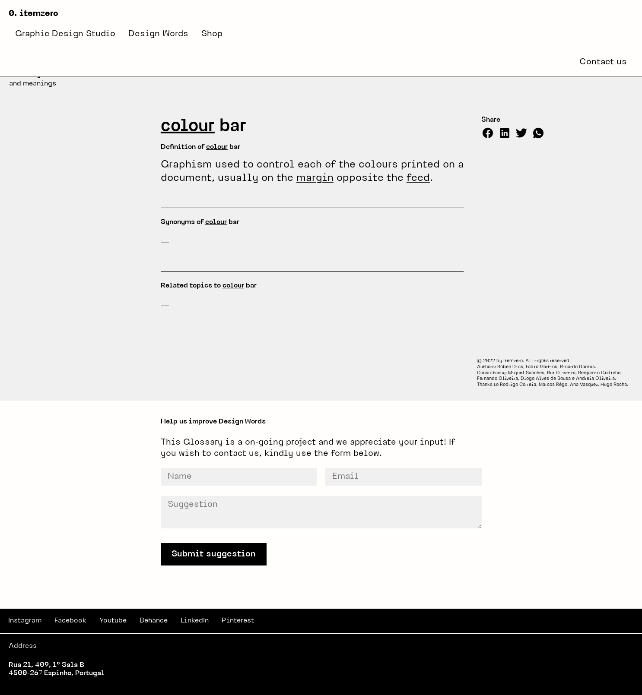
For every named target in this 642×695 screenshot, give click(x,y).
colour (188, 126)
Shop (211, 34)
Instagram (24, 620)
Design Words (158, 34)
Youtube (113, 620)
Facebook (70, 620)
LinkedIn (195, 620)
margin (315, 178)
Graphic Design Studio (65, 34)
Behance (154, 620)
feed (418, 178)
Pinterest (238, 620)
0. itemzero (33, 13)
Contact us (603, 62)
